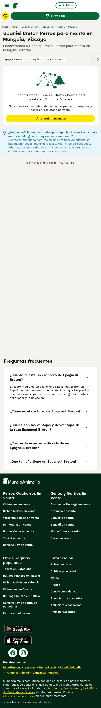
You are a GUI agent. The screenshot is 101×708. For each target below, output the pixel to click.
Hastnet (29, 667)
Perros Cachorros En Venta (22, 495)
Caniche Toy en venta (18, 545)
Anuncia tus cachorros (66, 605)
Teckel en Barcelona (17, 569)
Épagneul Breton (15, 59)
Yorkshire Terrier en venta (21, 518)
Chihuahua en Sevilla (17, 589)
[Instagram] (23, 652)
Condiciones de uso (64, 591)
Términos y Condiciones (63, 688)
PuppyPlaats (47, 667)
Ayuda (55, 578)
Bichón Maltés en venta (19, 511)
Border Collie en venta (18, 531)
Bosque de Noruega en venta (70, 504)
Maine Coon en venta (65, 531)
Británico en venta (63, 511)
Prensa (55, 584)
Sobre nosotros (61, 564)
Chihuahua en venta (16, 504)
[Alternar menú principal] (7, 5)
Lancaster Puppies (45, 672)
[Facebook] (12, 652)
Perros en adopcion (16, 613)
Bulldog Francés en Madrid (21, 575)
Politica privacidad (63, 571)
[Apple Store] (18, 640)
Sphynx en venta (62, 518)
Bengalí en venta (62, 524)
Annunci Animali (18, 672)
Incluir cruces (55, 59)
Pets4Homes (12, 667)
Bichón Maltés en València (21, 582)
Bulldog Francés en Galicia (21, 596)
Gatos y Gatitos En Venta (68, 495)
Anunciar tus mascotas (66, 598)
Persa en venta (61, 538)
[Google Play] (18, 628)
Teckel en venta (14, 538)
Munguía (36, 59)
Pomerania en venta (17, 524)
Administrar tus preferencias (19, 696)
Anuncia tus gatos (63, 611)
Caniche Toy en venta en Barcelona (20, 604)
